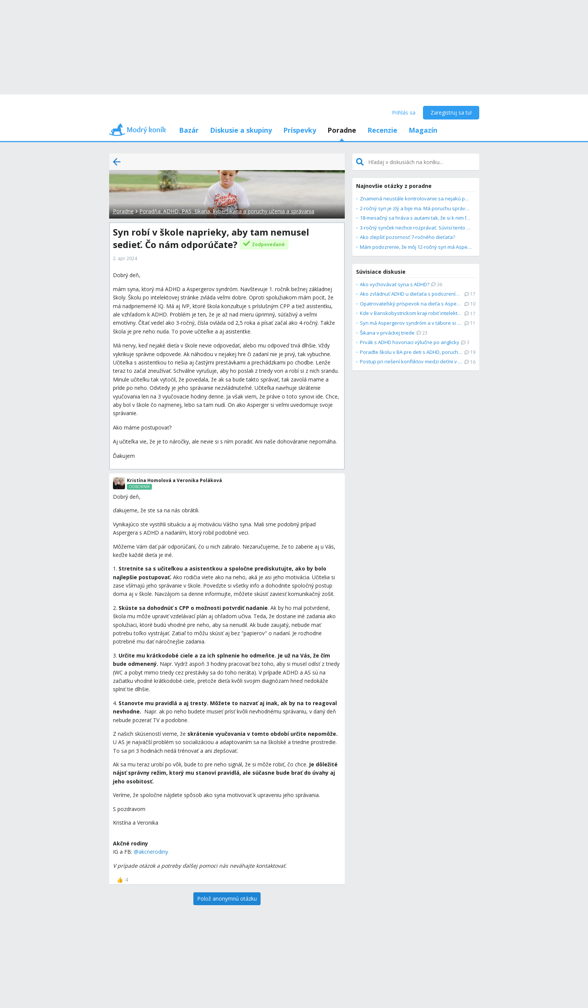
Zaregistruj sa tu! (451, 112)
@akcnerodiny (151, 851)
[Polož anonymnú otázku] (227, 898)
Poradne (341, 130)
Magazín (423, 130)
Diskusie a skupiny (241, 130)
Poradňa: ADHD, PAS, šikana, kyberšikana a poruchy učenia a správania (226, 211)
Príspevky (299, 130)
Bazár (189, 130)
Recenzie (382, 130)
